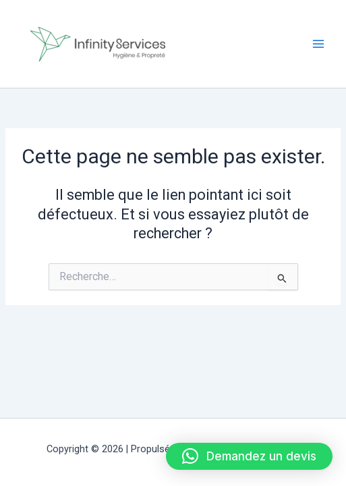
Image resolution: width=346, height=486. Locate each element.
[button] (249, 456)
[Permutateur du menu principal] (318, 44)
